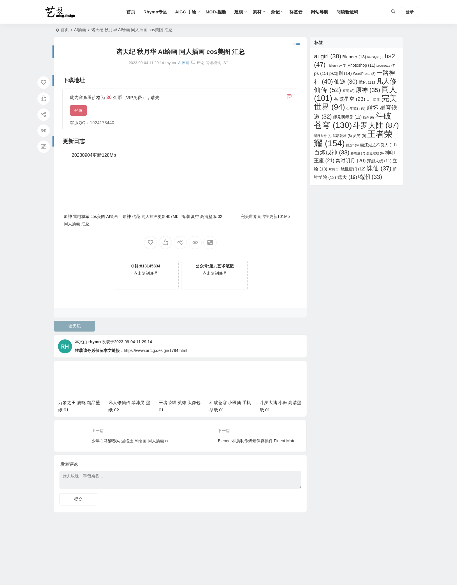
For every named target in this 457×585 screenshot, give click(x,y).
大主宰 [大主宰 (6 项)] (373, 99)
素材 (257, 11)
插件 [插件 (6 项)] (368, 117)
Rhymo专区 (155, 11)
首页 (130, 11)
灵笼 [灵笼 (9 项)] (359, 135)
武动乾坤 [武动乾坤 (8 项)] (342, 136)
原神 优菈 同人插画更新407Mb (150, 216)
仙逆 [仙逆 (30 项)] (345, 81)
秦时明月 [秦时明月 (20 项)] (350, 160)
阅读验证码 (347, 11)
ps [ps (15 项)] (321, 73)
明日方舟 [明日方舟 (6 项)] (322, 136)
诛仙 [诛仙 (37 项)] (379, 168)
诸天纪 (74, 326)
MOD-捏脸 (216, 11)
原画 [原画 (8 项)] (348, 91)
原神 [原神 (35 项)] (368, 90)
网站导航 (319, 11)
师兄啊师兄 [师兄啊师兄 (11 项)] (347, 117)
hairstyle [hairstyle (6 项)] (375, 57)
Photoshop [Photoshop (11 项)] (361, 65)
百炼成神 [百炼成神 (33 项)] (331, 152)
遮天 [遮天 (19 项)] (347, 177)
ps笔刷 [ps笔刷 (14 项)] (340, 73)
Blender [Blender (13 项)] (354, 56)
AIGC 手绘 (185, 11)
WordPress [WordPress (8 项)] (364, 74)
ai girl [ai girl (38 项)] (327, 56)
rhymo (94, 341)
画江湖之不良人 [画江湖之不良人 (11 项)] (378, 144)
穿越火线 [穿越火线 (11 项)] (379, 160)
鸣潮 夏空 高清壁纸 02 (202, 216)
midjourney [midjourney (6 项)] (337, 65)
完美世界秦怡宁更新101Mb (265, 216)
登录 (78, 110)
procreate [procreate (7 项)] (385, 65)
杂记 (275, 11)
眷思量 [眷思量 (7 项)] (358, 153)
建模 (238, 11)
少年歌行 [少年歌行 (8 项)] (355, 108)
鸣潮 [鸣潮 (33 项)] (370, 177)
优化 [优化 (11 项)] (366, 82)
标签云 (296, 11)
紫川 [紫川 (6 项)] (334, 169)
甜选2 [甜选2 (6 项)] (352, 145)
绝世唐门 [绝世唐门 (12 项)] (353, 169)
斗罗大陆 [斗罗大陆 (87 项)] (376, 125)
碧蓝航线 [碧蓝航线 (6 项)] (375, 153)
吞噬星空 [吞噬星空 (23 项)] (349, 99)
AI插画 (80, 29)
